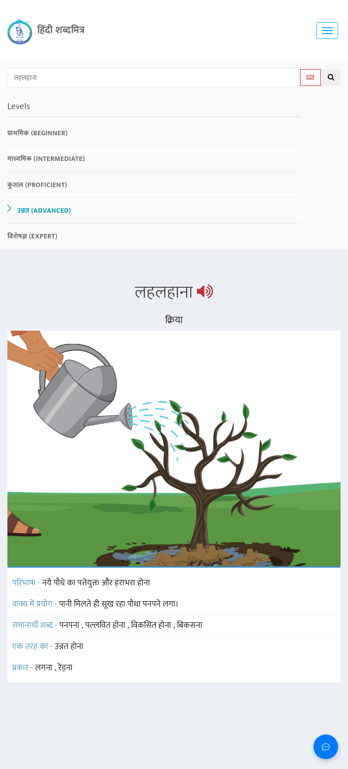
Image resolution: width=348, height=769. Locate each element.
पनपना (70, 625)
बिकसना (189, 625)
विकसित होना (152, 625)
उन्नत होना (69, 647)
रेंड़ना (65, 668)
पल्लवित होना (106, 625)
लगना (44, 668)
